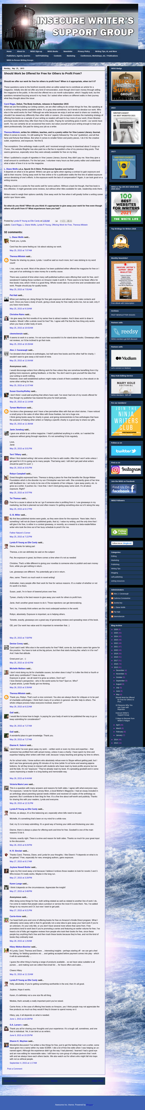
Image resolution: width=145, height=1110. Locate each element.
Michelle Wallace (18, 668)
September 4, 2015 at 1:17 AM (23, 1063)
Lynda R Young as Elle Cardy (23, 542)
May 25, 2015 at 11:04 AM (21, 360)
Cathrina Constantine (122, 598)
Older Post (97, 1081)
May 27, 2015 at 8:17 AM (21, 861)
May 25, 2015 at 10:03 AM (21, 328)
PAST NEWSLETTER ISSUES (123, 315)
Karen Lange (16, 884)
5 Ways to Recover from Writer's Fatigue (125, 719)
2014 (116, 740)
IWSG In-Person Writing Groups (20, 60)
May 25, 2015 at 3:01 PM (21, 448)
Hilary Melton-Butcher (20, 947)
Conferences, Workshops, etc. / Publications (99, 56)
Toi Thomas (15, 498)
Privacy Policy (84, 51)
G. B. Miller (15, 515)
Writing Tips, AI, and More (106, 51)
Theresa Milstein (12, 132)
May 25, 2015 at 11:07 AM (21, 385)
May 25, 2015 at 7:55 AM (21, 289)
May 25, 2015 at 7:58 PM (21, 638)
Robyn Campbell (18, 474)
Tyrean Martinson (18, 408)
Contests (57, 56)
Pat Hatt (13, 295)
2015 (116, 667)
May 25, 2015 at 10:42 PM (21, 663)
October (119, 677)
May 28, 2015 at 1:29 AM (21, 941)
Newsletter (67, 51)
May (118, 694)
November (120, 674)
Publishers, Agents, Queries (18, 56)
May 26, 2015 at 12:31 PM (21, 803)
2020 (116, 650)
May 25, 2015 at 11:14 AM (21, 402)
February (120, 732)
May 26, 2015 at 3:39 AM (21, 687)
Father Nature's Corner (20, 533)
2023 (116, 640)
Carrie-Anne (15, 916)
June (118, 691)
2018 (116, 657)
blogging (114, 573)
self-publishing (117, 577)
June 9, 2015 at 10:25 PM (21, 1035)
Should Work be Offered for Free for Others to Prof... (125, 699)
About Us (21, 51)
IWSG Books (52, 51)
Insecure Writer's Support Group (122, 714)
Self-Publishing (42, 56)
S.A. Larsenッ (16, 1025)
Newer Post (10, 1081)
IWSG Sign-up (36, 51)
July (118, 688)
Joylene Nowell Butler (20, 867)
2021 (116, 647)
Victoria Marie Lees (19, 784)
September (120, 681)
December (120, 670)
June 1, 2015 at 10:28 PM (21, 1019)
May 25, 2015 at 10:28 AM (21, 344)
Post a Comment (14, 1069)
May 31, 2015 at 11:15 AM (21, 974)
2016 (116, 664)
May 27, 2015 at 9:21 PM (21, 910)
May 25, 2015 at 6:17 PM (21, 509)
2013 (116, 743)
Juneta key (118, 603)
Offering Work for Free (62, 225)
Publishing (115, 564)
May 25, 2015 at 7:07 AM (21, 250)
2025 (116, 633)
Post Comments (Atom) (59, 1088)
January (119, 735)
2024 (116, 636)
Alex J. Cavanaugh (19, 350)
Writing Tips (115, 569)
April (118, 725)
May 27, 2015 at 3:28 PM (21, 878)
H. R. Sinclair (16, 851)
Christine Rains (17, 314)
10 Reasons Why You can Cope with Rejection (124, 707)
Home (9, 51)
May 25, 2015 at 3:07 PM (21, 493)
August (119, 684)
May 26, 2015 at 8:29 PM (21, 845)
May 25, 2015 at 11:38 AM (21, 424)
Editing (114, 556)
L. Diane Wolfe (11, 169)
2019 (116, 654)
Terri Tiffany (15, 454)
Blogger (89, 1105)
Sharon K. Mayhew (19, 1041)
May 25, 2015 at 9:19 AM (21, 309)
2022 (116, 643)
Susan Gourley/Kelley (20, 391)
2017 (116, 660)
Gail (11, 713)
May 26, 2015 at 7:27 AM (21, 726)
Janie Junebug (17, 430)
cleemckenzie (16, 334)
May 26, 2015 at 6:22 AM (21, 707)
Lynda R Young (44, 225)
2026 (116, 629)
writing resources (118, 581)
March (118, 728)
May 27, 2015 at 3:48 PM (21, 891)
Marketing (71, 56)
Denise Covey (16, 644)
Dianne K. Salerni (18, 745)
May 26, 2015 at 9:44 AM (21, 778)
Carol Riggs (9, 104)
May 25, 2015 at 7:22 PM (21, 537)
